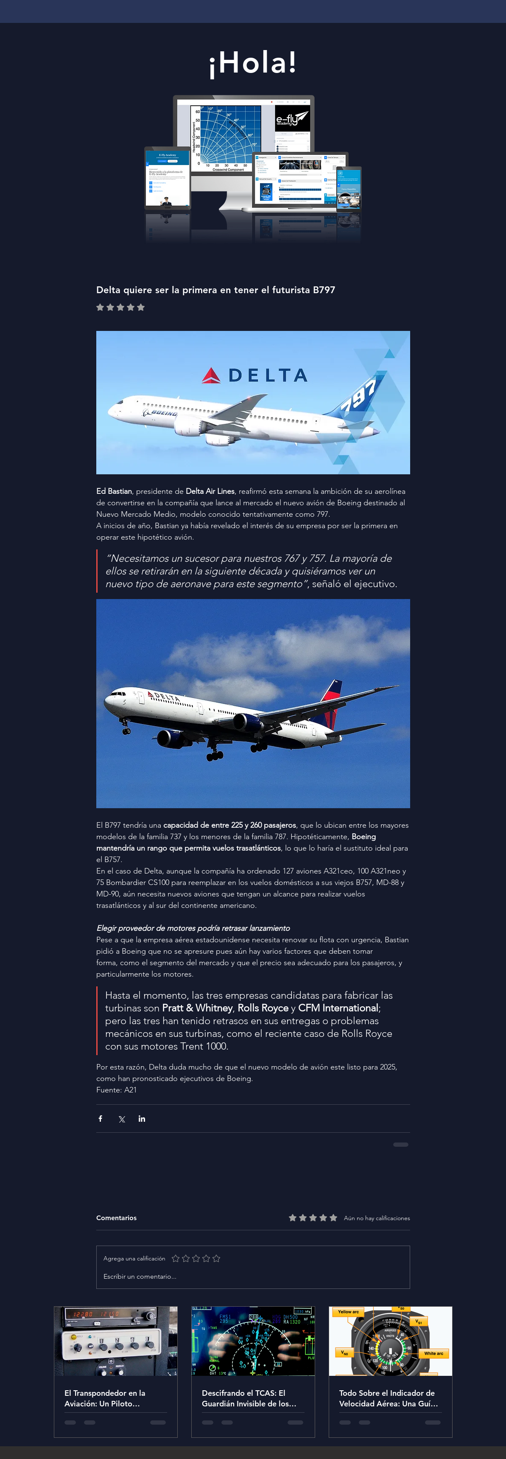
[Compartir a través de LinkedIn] (142, 1119)
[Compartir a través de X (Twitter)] (121, 1119)
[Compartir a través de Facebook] (100, 1119)
